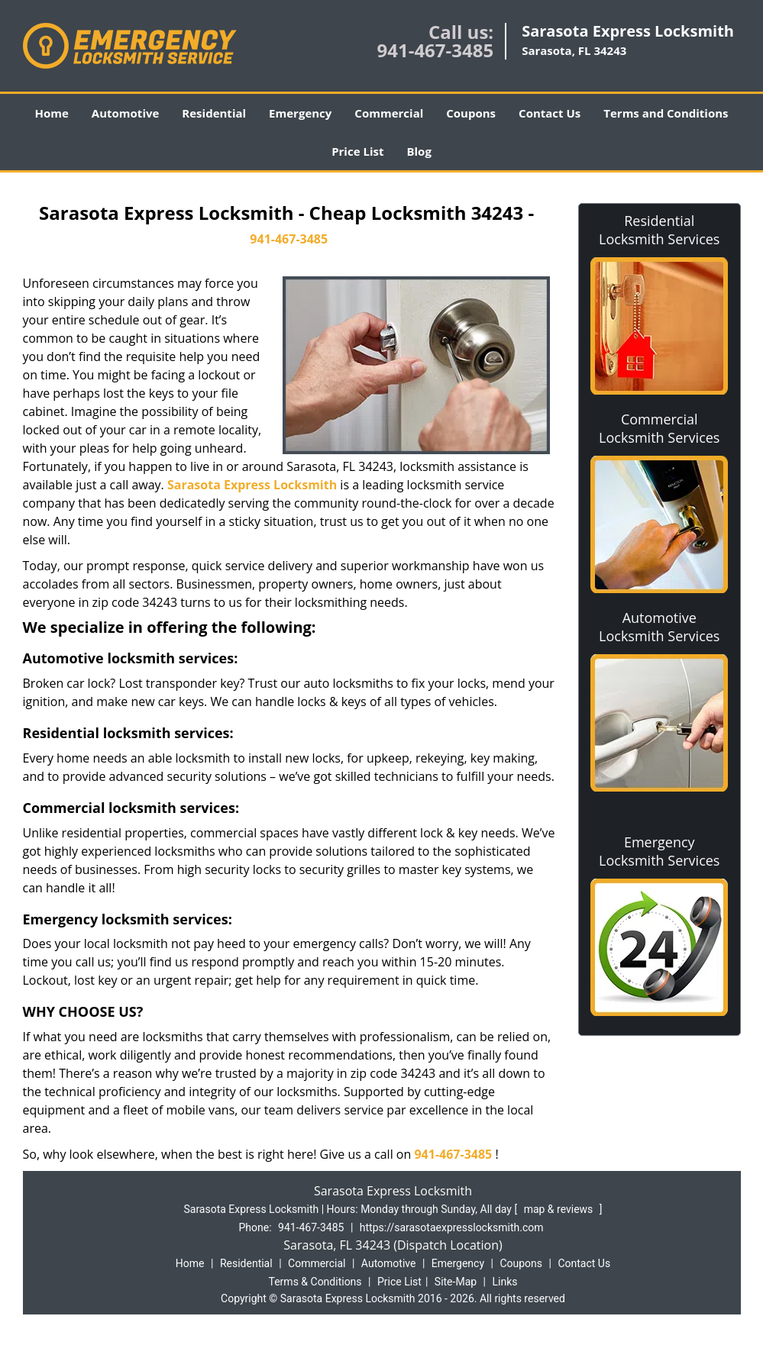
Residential (214, 113)
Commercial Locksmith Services (659, 428)
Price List (357, 151)
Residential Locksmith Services (659, 229)
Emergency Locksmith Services (659, 851)
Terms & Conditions (315, 1282)
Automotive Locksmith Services (659, 626)
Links (504, 1282)
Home (51, 113)
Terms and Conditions (665, 113)
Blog (418, 151)
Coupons (471, 113)
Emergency (300, 113)
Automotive (126, 113)
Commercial (388, 113)
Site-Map (456, 1282)
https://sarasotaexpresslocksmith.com (452, 1227)
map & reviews (560, 1209)
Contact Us (549, 113)
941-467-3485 (435, 50)
